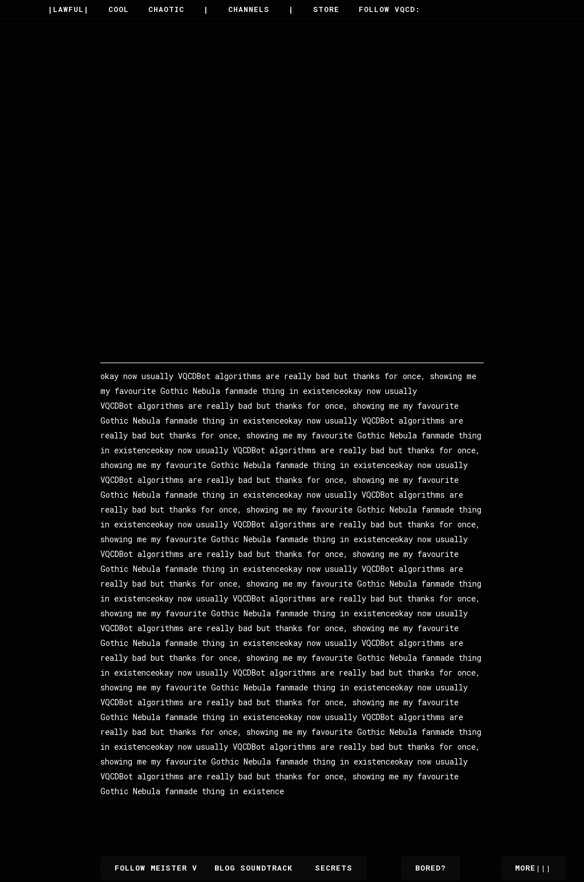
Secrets (333, 868)
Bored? (430, 868)
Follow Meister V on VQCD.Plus (190, 868)
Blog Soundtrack (261, 868)
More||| (533, 868)
